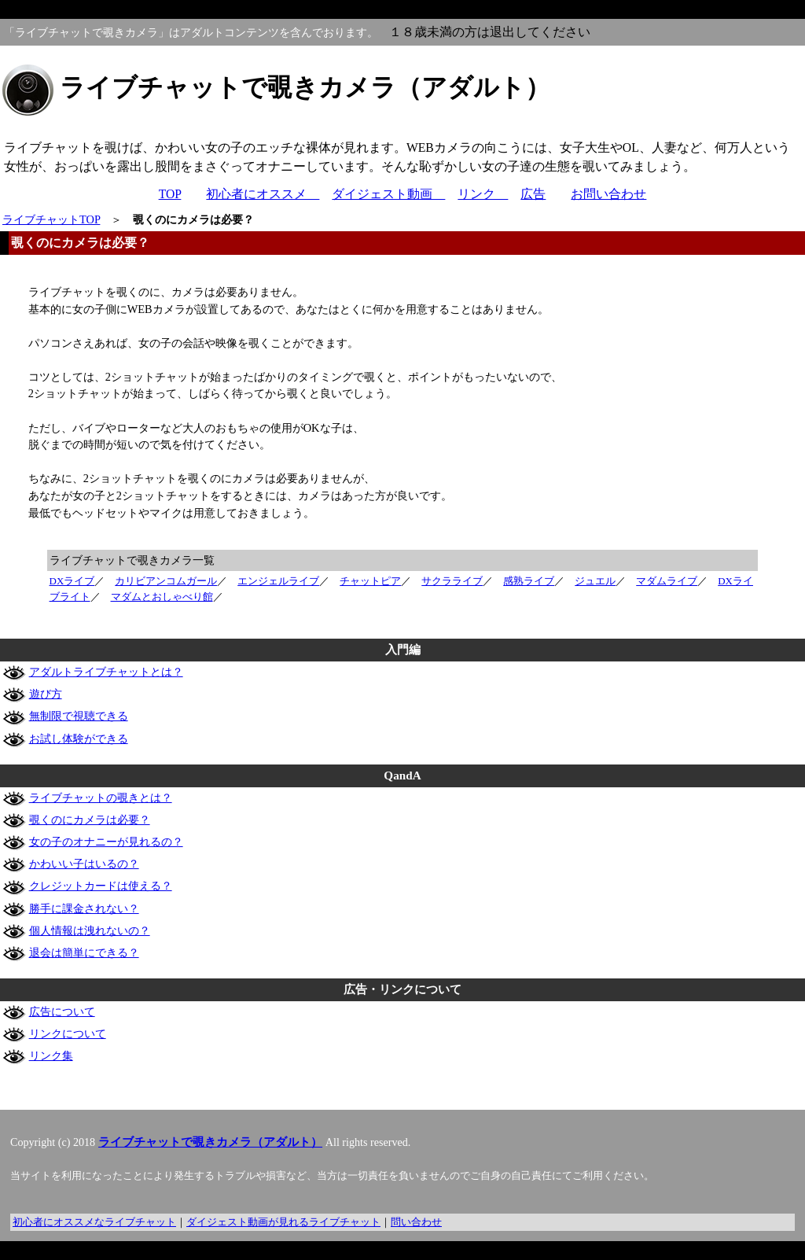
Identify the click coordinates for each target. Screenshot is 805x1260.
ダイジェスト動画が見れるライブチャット (283, 1222)
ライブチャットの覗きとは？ (100, 797)
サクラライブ (452, 581)
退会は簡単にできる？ (84, 952)
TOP (170, 194)
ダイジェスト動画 (388, 194)
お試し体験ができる (78, 738)
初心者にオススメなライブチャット (94, 1222)
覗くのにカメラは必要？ (89, 819)
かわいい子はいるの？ (84, 863)
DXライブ (72, 581)
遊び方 (45, 693)
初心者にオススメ (262, 194)
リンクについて (67, 1033)
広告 (533, 194)
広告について (62, 1011)
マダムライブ (666, 581)
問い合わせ (416, 1222)
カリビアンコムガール (166, 581)
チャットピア (370, 581)
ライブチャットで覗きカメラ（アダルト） (210, 1142)
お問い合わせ (608, 194)
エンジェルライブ (278, 581)
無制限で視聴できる (78, 715)
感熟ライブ (528, 581)
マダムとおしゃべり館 (162, 596)
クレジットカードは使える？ (100, 885)
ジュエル (595, 581)
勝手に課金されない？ (84, 908)
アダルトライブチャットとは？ (106, 671)
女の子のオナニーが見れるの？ (106, 841)
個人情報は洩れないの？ (89, 930)
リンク (483, 194)
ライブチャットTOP (51, 219)
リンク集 (51, 1055)
